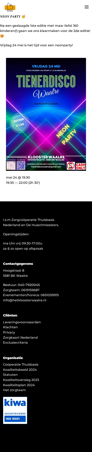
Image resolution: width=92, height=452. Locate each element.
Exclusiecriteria (15, 342)
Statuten (10, 375)
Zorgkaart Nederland (20, 337)
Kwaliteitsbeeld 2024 (20, 370)
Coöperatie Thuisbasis (20, 364)
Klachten (10, 327)
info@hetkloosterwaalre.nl (24, 300)
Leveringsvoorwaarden (22, 322)
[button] (86, 7)
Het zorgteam (14, 390)
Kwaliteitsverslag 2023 (21, 380)
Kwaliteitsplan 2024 (19, 385)
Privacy (9, 332)
